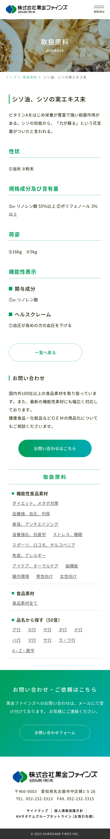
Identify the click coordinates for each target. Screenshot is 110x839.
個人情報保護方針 (68, 811)
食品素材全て (25, 603)
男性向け (44, 576)
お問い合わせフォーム (55, 732)
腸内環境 (20, 576)
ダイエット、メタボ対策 (35, 503)
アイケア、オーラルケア (35, 566)
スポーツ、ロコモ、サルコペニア (43, 545)
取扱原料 (30, 77)
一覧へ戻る (45, 352)
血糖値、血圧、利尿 (31, 514)
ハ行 (16, 640)
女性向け (68, 576)
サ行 (47, 629)
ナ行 (78, 629)
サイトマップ (37, 811)
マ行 (32, 640)
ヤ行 (47, 640)
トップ (11, 77)
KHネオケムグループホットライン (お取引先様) (55, 816)
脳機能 (72, 566)
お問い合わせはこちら (55, 448)
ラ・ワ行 (67, 640)
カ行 (32, 629)
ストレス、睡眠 (67, 534)
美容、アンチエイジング (35, 524)
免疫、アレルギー (29, 555)
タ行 (63, 629)
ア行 (16, 629)
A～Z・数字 (23, 650)
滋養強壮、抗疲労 (29, 534)
